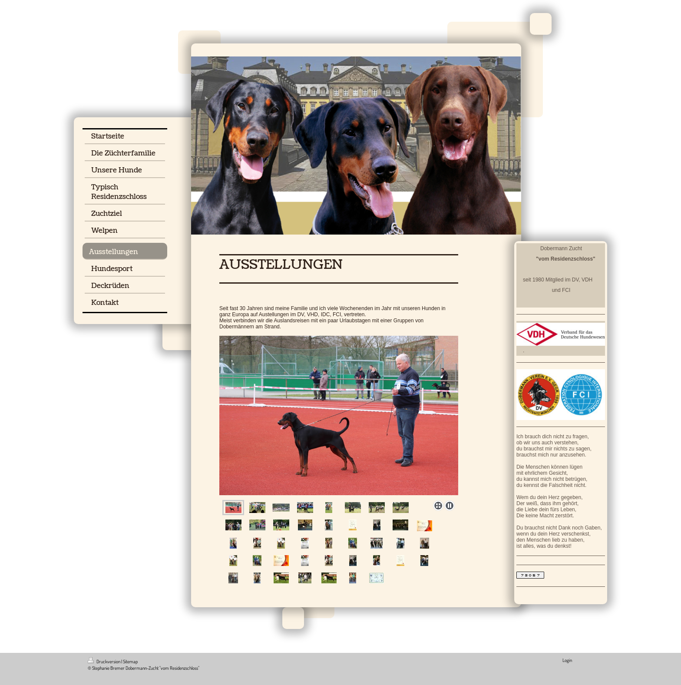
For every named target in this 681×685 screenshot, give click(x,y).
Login (567, 660)
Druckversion (104, 662)
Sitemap (130, 662)
